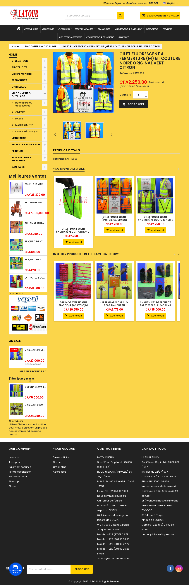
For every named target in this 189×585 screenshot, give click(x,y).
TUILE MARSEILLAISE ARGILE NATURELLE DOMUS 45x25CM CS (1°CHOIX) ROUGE (35, 223)
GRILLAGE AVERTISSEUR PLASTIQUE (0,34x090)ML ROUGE (73, 305)
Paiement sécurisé (20, 467)
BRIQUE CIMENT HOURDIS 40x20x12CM (35, 241)
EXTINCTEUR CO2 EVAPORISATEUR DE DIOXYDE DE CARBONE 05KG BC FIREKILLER (35, 277)
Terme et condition (20, 472)
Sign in (118, 3)
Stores (12, 486)
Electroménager (84, 29)
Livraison (14, 457)
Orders (57, 462)
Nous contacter (18, 476)
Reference (125, 73)
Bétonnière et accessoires (23, 104)
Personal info (61, 457)
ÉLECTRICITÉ (64, 29)
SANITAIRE (123, 37)
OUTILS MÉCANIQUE (26, 131)
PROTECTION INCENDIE (70, 37)
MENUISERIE (152, 29)
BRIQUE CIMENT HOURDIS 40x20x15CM (35, 259)
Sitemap (14, 481)
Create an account (136, 3)
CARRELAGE (48, 29)
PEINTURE (167, 29)
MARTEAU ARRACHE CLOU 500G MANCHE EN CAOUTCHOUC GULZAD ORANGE (114, 307)
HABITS (19, 118)
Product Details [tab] (66, 150)
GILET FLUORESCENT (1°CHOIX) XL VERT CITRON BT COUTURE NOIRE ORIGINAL (73, 231)
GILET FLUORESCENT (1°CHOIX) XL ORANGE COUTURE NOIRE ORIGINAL (114, 219)
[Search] (94, 15)
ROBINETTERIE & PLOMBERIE (100, 37)
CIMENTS (20, 112)
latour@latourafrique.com (158, 534)
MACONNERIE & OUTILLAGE (127, 29)
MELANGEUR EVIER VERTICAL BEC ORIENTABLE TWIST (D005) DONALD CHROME (35, 350)
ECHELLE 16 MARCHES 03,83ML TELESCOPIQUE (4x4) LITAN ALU (35, 184)
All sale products (33, 371)
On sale (15, 341)
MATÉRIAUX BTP (24, 125)
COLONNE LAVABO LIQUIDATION (35, 387)
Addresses (59, 472)
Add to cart (133, 104)
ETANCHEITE (104, 29)
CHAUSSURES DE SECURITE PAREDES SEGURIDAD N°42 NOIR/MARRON (155, 305)
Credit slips (59, 467)
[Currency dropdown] (155, 3)
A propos (14, 462)
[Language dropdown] (171, 3)
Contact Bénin (109, 448)
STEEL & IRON (30, 29)
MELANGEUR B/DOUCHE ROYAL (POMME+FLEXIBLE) (35, 405)
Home (13, 54)
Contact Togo (154, 448)
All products (16, 293)
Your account (65, 448)
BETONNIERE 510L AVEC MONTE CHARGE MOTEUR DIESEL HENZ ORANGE (35, 202)
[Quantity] (138, 95)
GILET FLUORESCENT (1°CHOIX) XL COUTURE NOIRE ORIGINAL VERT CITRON (155, 219)
